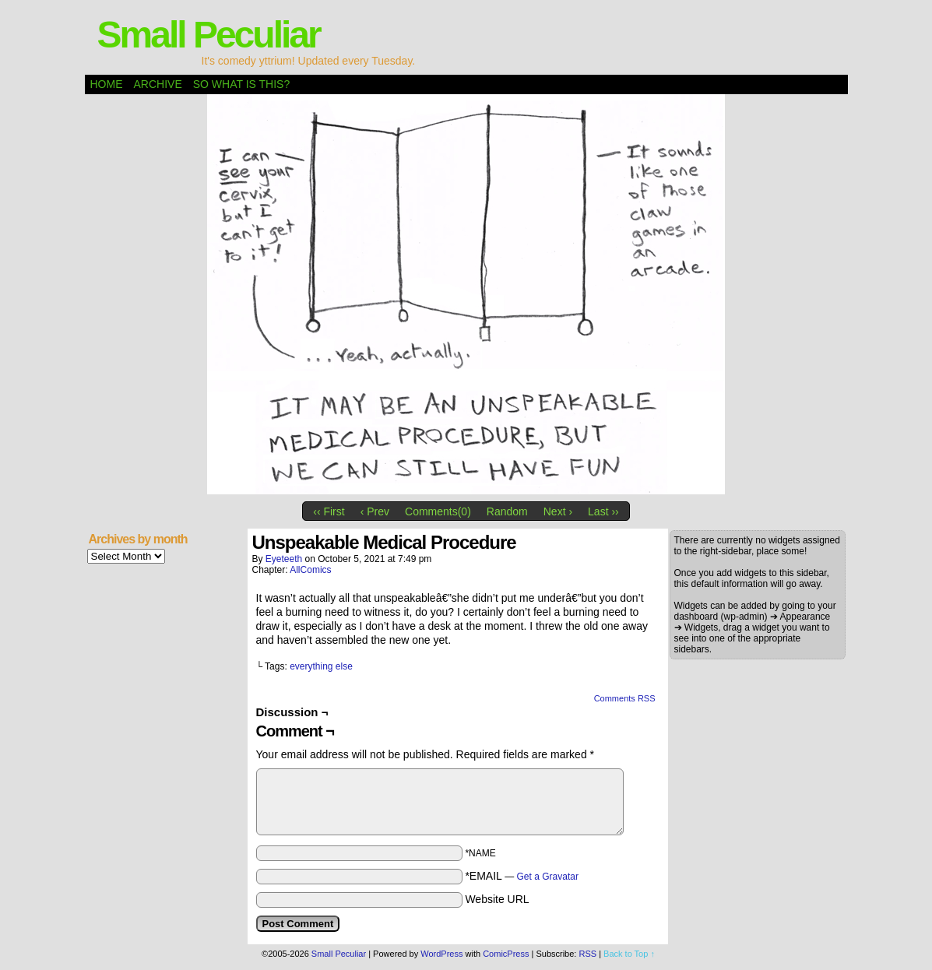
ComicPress (506, 953)
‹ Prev (374, 511)
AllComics (310, 569)
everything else (321, 666)
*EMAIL (522, 876)
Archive (158, 84)
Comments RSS (625, 698)
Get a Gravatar (548, 876)
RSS (587, 953)
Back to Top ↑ (629, 953)
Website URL (497, 899)
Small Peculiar (208, 34)
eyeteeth (284, 559)
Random (507, 511)
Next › (557, 511)
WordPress (441, 953)
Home (106, 84)
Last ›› (603, 511)
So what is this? (241, 84)
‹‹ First (328, 511)
